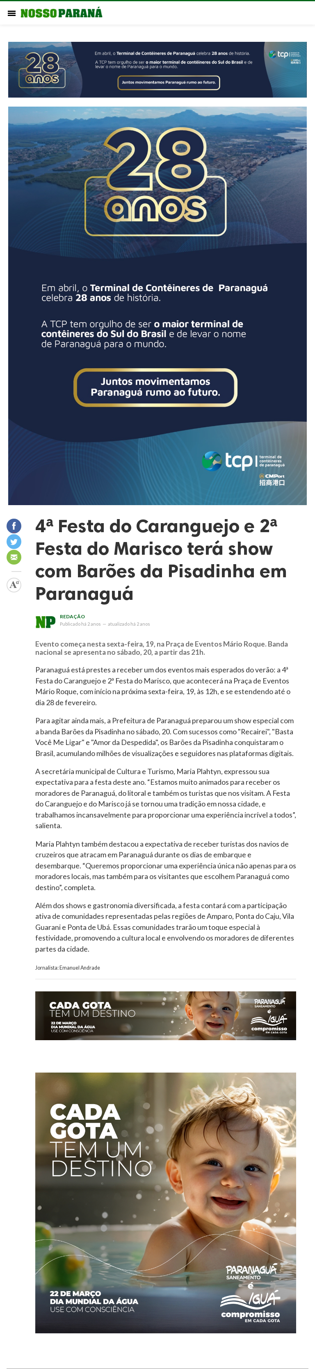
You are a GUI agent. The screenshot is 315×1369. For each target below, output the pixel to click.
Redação (72, 616)
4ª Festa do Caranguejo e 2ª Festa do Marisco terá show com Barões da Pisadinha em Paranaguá (161, 560)
